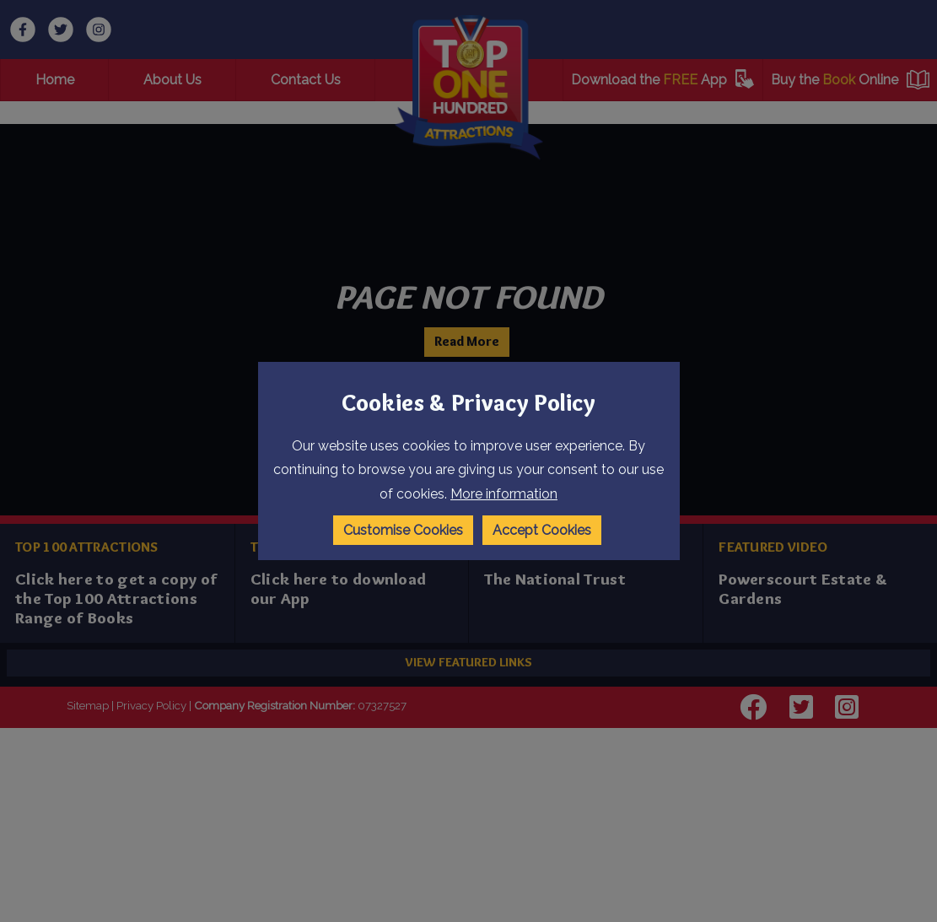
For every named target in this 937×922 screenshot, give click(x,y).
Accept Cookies (542, 529)
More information (503, 495)
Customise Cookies (402, 529)
